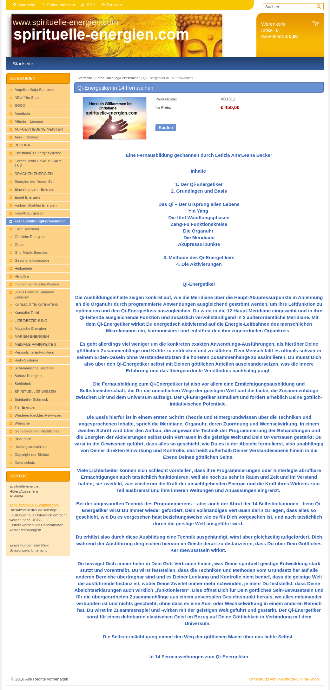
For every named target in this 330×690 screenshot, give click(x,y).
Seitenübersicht (61, 5)
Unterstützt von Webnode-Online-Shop (284, 679)
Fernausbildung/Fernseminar (118, 78)
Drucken (114, 5)
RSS (91, 5)
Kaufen (166, 127)
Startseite (26, 5)
